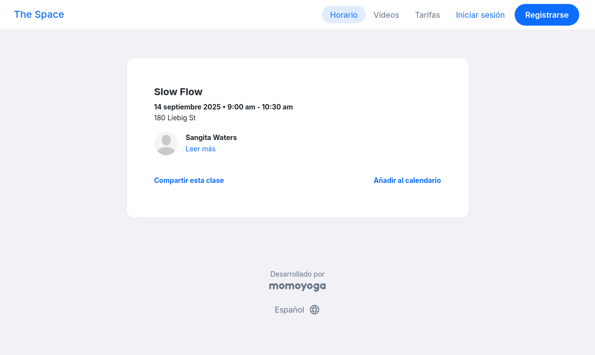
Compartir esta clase (189, 180)
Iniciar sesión (480, 15)
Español (297, 310)
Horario (343, 15)
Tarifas (427, 15)
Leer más (201, 148)
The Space (39, 14)
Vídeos (386, 15)
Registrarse (546, 15)
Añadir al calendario (407, 180)
